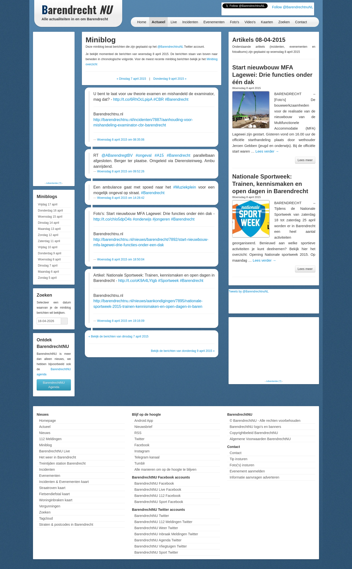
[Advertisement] (53, 106)
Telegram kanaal (147, 457)
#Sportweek (168, 281)
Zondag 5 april (47, 277)
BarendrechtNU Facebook (154, 483)
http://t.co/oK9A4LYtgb (137, 281)
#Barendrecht (176, 99)
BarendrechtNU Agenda (54, 385)
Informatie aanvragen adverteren (254, 477)
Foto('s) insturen (242, 465)
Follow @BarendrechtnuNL (292, 7)
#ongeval (144, 155)
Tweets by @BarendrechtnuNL (249, 291)
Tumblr (139, 463)
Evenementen (213, 22)
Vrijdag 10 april (47, 247)
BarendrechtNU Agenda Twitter (158, 540)
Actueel (158, 22)
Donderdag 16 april (50, 210)
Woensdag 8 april (49, 259)
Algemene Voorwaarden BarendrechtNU (260, 439)
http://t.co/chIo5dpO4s (112, 219)
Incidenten (190, 22)
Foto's (234, 22)
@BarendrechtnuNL (170, 46)
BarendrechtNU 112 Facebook (157, 496)
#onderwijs (142, 219)
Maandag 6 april (48, 271)
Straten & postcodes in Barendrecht (66, 524)
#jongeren (161, 219)
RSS (138, 433)
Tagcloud (46, 518)
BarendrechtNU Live (54, 451)
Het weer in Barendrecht (57, 457)
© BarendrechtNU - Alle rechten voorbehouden (265, 421)
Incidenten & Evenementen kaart (64, 482)
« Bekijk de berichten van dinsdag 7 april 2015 (118, 336)
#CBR (158, 99)
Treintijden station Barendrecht (62, 463)
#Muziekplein (184, 187)
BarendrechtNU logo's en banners (255, 427)
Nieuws (44, 433)
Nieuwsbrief (143, 427)
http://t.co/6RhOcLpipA (132, 99)
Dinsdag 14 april (48, 222)
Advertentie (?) (53, 183)
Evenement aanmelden (247, 471)
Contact (301, 22)
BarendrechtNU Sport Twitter (156, 552)
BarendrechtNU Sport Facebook (158, 502)
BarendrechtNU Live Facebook (157, 489)
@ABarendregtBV (116, 155)
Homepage (47, 421)
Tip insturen (238, 459)
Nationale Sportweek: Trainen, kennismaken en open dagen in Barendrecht (270, 183)
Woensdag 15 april (50, 216)
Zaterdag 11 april (49, 241)
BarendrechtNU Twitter (151, 516)
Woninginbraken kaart (55, 500)
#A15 (159, 155)
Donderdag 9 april (49, 253)
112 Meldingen (50, 439)
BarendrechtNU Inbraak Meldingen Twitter (166, 534)
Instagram (142, 451)
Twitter (139, 439)
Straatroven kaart (52, 488)
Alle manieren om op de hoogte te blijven (165, 469)
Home (141, 22)
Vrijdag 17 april (47, 204)
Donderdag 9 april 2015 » (169, 78)
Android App (143, 421)
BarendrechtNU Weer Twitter (156, 528)
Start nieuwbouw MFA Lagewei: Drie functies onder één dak (272, 74)
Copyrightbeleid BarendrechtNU (254, 433)
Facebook (141, 445)
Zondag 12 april (48, 235)
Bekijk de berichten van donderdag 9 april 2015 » (183, 351)
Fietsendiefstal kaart (54, 494)
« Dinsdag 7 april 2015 (131, 78)
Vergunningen (49, 506)
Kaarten (267, 22)
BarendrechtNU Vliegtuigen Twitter (160, 546)
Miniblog (45, 445)
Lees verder (267, 151)
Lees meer (305, 160)
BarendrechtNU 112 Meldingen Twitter (163, 522)
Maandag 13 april (49, 229)
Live (174, 22)
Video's (249, 22)
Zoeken (284, 22)
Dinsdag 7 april (47, 265)
